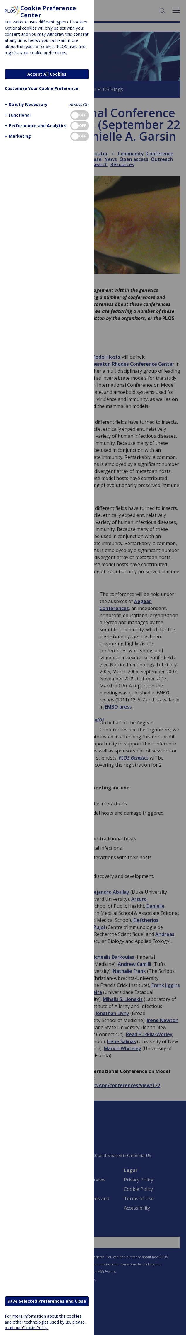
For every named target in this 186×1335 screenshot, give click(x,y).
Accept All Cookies (46, 74)
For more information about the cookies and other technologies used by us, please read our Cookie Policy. (45, 1321)
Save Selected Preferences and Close (47, 1301)
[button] (25, 104)
